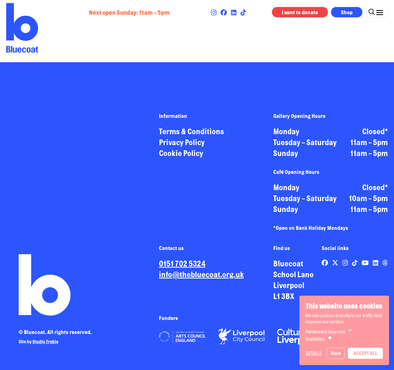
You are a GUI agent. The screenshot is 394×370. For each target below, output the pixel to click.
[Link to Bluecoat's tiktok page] (243, 12)
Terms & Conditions (191, 131)
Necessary (325, 331)
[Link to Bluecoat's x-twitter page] (335, 263)
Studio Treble (45, 341)
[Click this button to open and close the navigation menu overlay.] (380, 11)
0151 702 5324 (182, 263)
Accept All (365, 353)
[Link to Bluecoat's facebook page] (224, 12)
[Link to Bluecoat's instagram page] (214, 12)
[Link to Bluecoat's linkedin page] (234, 12)
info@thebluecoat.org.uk (201, 274)
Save (336, 353)
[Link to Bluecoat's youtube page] (366, 263)
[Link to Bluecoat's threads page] (385, 263)
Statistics (315, 339)
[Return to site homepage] (22, 28)
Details (314, 353)
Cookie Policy (181, 153)
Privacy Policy (182, 142)
